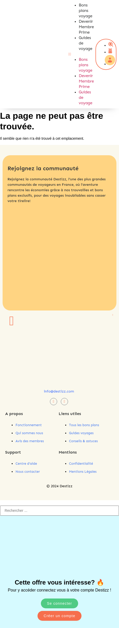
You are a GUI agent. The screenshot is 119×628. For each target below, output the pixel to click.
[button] (74, 54)
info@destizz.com (59, 391)
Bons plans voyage (85, 10)
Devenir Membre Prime (86, 27)
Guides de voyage (85, 97)
